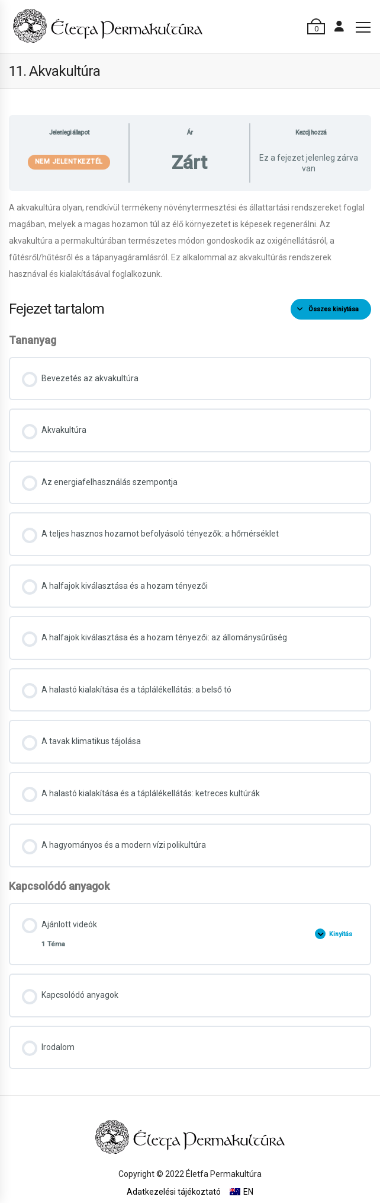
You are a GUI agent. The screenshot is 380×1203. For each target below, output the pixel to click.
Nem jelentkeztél (69, 161)
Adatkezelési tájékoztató (174, 1192)
